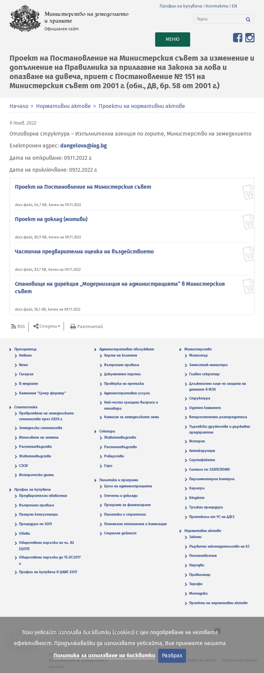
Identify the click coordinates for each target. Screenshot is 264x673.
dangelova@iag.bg (83, 145)
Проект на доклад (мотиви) (51, 219)
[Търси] (218, 19)
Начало (19, 106)
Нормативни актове (63, 106)
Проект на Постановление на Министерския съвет (83, 187)
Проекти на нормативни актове (142, 106)
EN (234, 6)
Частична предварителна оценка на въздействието (84, 251)
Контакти (216, 6)
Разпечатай (90, 326)
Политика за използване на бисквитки (104, 655)
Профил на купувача (181, 6)
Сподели (48, 326)
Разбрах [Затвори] (172, 655)
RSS (21, 326)
